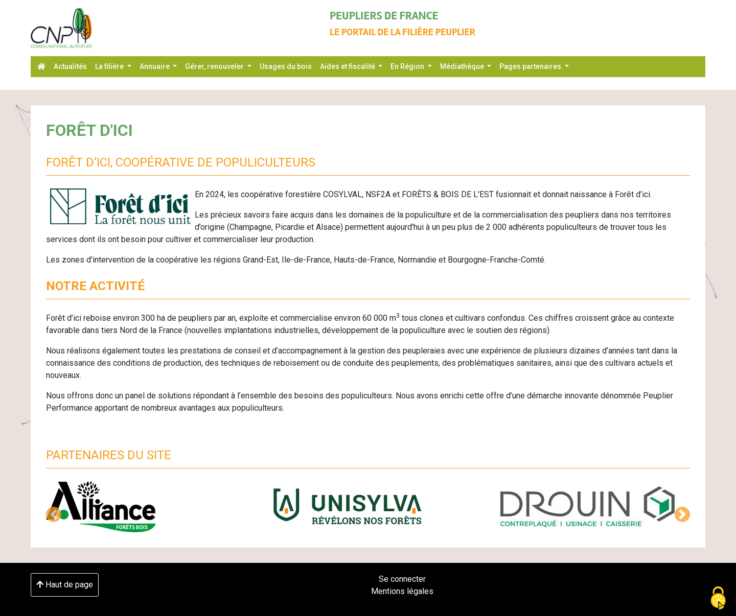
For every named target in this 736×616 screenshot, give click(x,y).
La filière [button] (110, 66)
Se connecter (402, 579)
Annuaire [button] (155, 66)
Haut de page (64, 584)
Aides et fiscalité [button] (348, 66)
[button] (53, 514)
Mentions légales (402, 591)
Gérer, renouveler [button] (215, 66)
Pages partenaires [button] (531, 66)
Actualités (70, 66)
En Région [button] (408, 66)
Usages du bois (286, 66)
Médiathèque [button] (463, 66)
